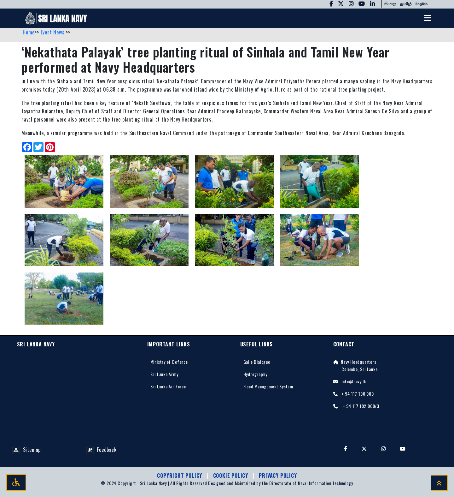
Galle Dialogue (256, 361)
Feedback (101, 450)
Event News (53, 32)
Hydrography (255, 374)
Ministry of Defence (169, 361)
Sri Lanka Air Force (168, 386)
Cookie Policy (231, 476)
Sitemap (26, 450)
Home (29, 32)
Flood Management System (268, 386)
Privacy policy (278, 476)
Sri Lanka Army (164, 374)
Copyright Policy (180, 476)
